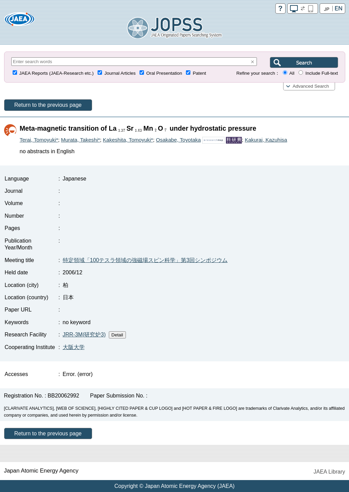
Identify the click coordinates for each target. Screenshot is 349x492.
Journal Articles (120, 73)
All (291, 73)
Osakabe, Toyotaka (178, 140)
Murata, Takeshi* (80, 140)
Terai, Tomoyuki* (39, 140)
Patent (199, 73)
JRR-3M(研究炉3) (84, 334)
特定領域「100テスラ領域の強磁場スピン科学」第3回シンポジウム (145, 260)
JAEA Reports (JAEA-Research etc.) (56, 73)
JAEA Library (329, 472)
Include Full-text (321, 73)
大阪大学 (74, 347)
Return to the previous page (48, 105)
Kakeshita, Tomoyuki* (128, 140)
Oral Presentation (164, 73)
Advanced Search (311, 86)
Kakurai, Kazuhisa (266, 140)
